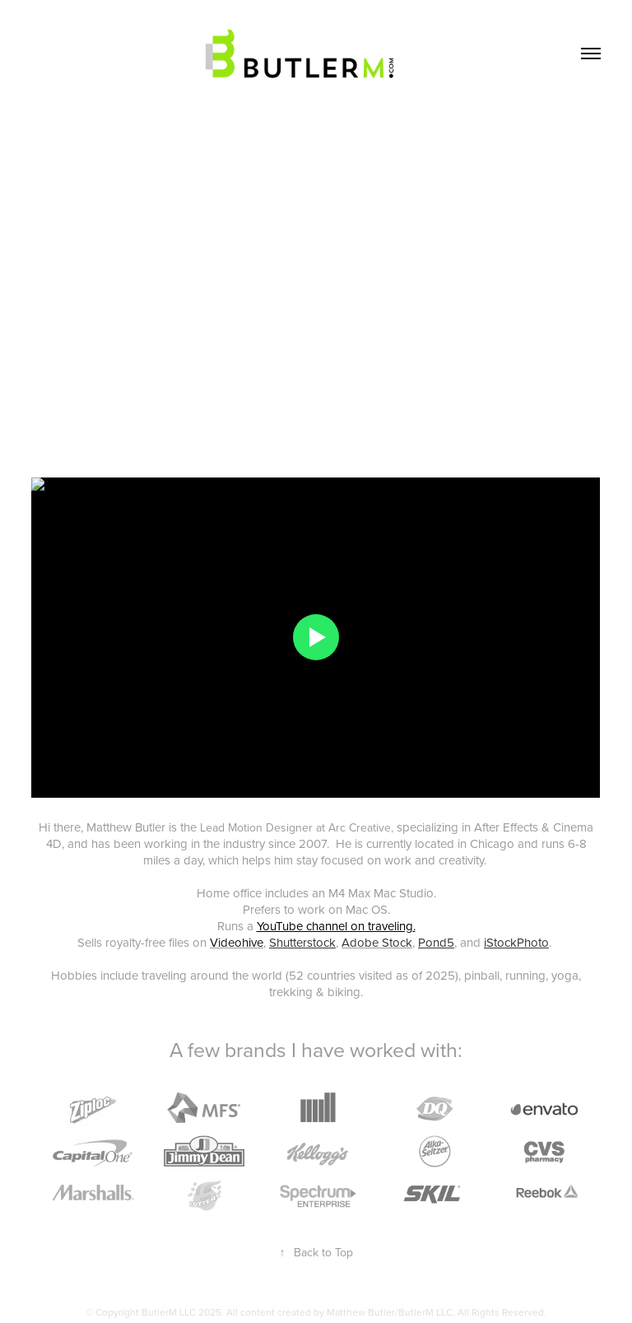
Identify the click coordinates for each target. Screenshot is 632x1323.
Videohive (236, 942)
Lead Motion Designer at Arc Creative (295, 827)
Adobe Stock (377, 942)
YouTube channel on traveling (335, 925)
